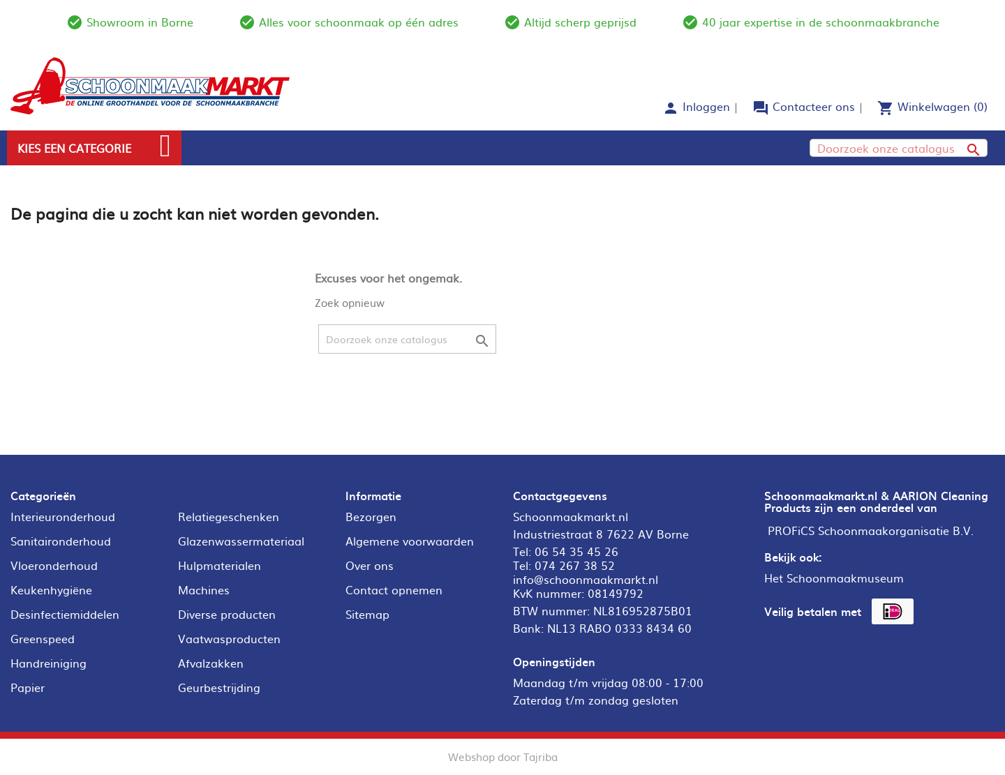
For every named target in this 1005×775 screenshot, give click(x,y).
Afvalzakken (211, 662)
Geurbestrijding (219, 687)
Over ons (369, 565)
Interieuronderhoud (62, 516)
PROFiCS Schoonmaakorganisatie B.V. (871, 530)
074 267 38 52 (575, 565)
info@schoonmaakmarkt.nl (585, 579)
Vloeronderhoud (54, 565)
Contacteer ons (814, 106)
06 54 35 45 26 (576, 551)
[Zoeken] (899, 148)
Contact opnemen (393, 589)
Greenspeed (42, 638)
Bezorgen (370, 516)
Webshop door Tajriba (503, 756)
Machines (204, 589)
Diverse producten (227, 613)
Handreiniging (48, 662)
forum (760, 108)
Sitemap (367, 613)
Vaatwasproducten (229, 638)
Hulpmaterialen (219, 565)
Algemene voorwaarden (409, 540)
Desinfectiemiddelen (64, 613)
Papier (27, 687)
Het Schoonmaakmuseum (834, 577)
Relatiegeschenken (228, 516)
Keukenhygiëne (51, 589)
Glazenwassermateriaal (241, 540)
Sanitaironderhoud (60, 540)
